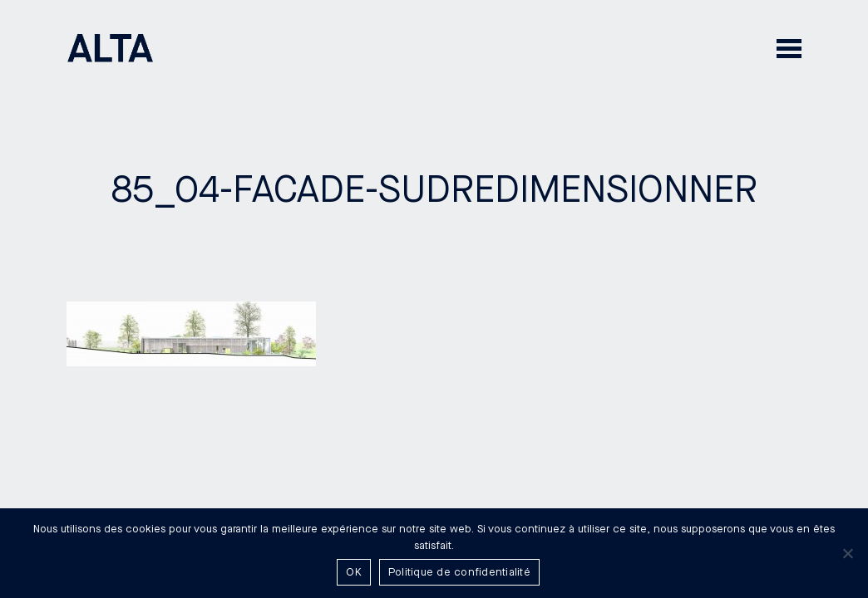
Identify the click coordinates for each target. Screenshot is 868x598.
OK (354, 572)
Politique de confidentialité (459, 572)
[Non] (847, 553)
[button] (789, 47)
